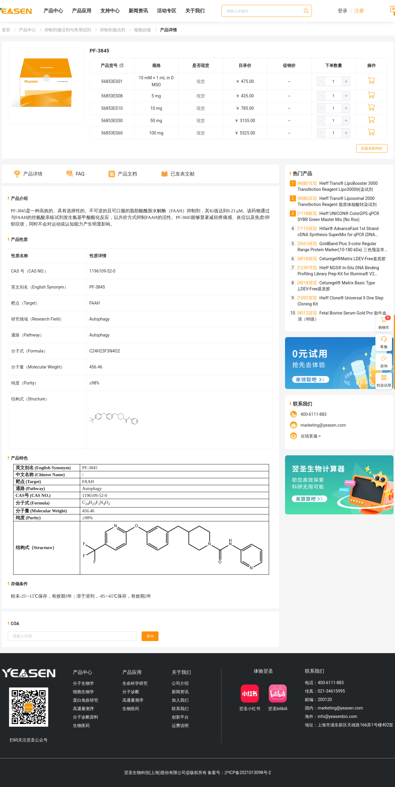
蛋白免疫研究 (85, 700)
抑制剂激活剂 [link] (113, 29)
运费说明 (180, 725)
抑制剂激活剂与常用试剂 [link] (68, 29)
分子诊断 (130, 691)
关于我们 (195, 11)
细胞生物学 (83, 691)
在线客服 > (311, 436)
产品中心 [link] (28, 29)
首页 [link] (6, 29)
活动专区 (166, 11)
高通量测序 (83, 708)
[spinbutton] (333, 81)
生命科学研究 (135, 683)
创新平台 (180, 717)
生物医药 (81, 725)
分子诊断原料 (85, 717)
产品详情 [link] (168, 29)
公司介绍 (180, 683)
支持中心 (110, 11)
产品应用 (81, 11)
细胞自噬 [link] (143, 29)
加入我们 (180, 700)
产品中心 (53, 11)
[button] (321, 81)
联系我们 (180, 708)
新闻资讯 (138, 11)
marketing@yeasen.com (323, 425)
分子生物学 (83, 683)
